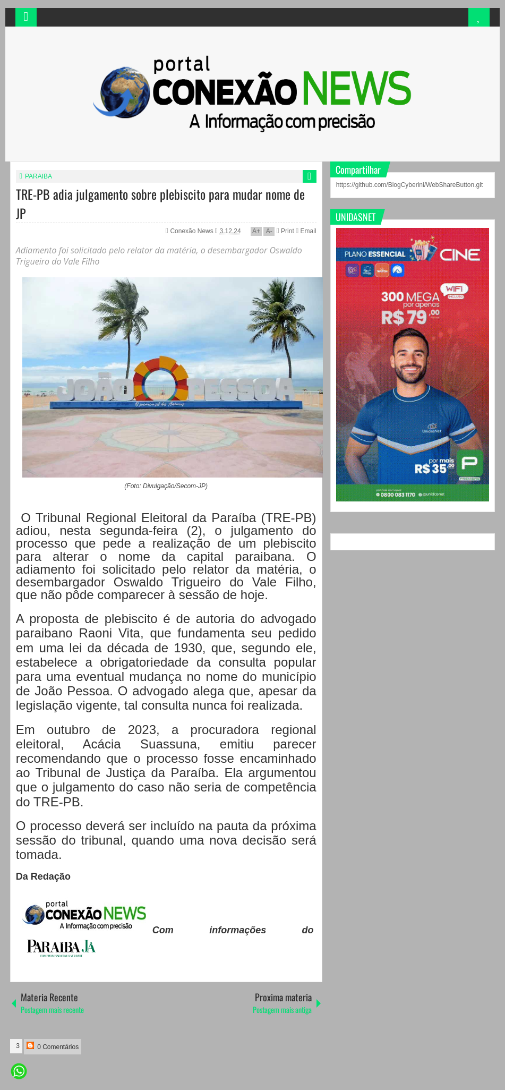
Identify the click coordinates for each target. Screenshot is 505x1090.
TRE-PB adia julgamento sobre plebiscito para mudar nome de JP (160, 203)
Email (306, 231)
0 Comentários (53, 1046)
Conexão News (192, 231)
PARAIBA (38, 176)
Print (285, 231)
